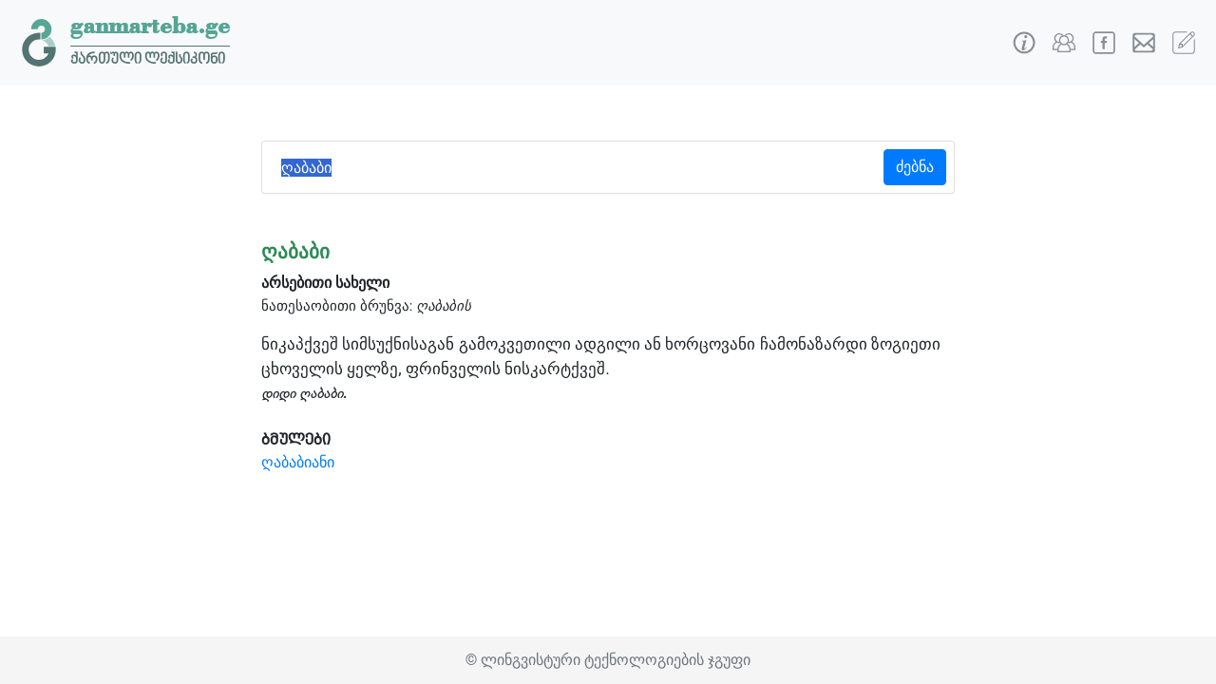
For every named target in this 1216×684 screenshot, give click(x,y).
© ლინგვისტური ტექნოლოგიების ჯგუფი (608, 660)
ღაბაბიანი (297, 462)
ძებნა (915, 167)
